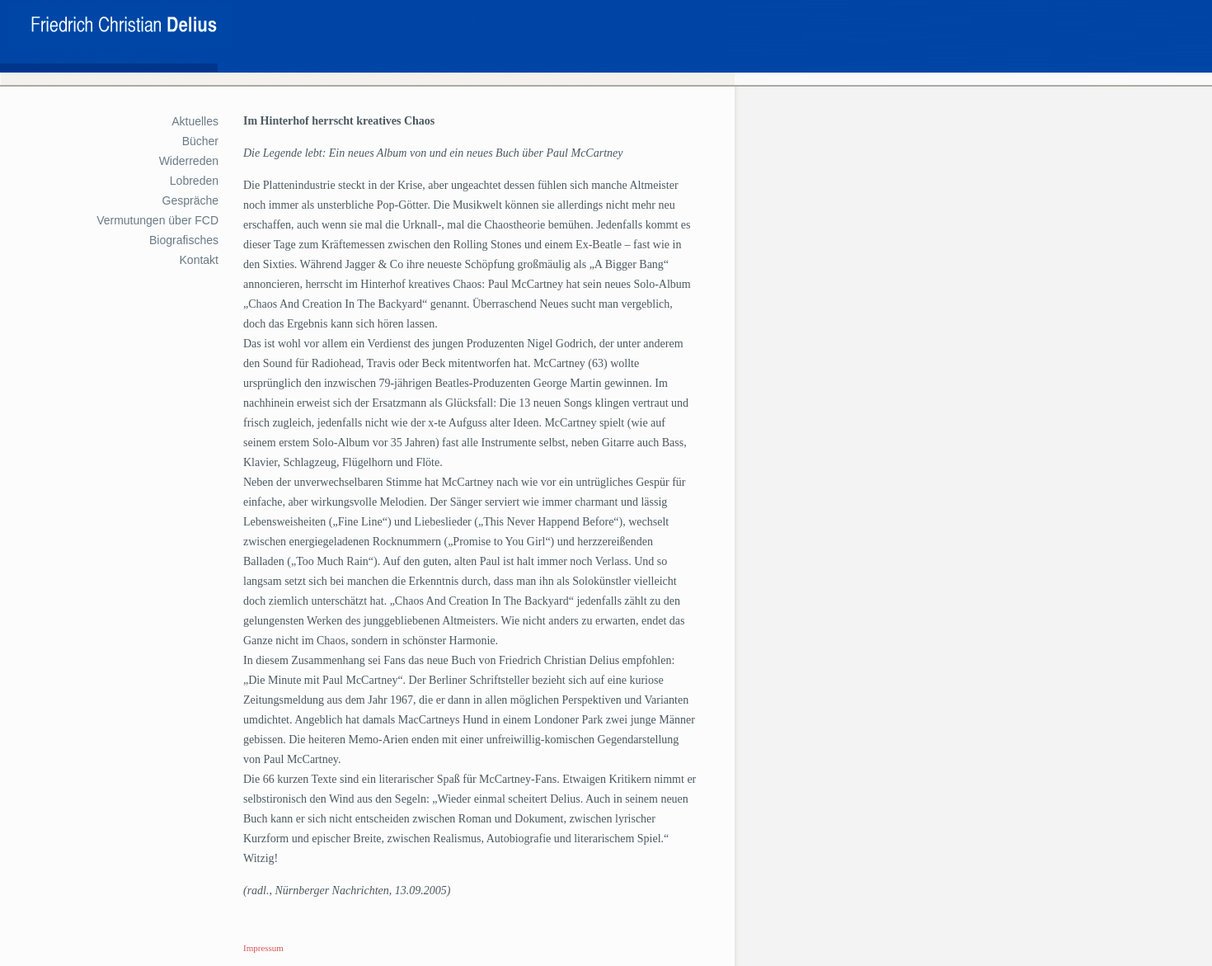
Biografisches (183, 240)
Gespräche (190, 200)
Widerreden (188, 160)
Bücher (200, 141)
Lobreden (194, 180)
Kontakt (199, 259)
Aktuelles (194, 121)
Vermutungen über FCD (157, 220)
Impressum (263, 948)
